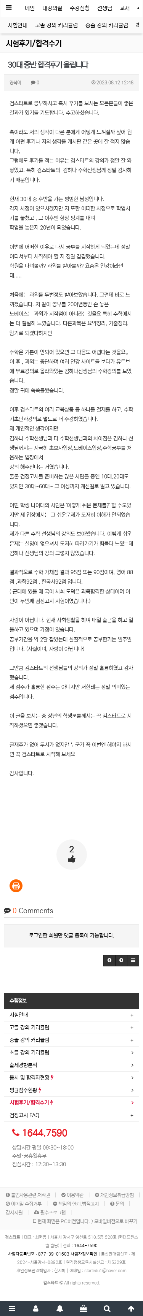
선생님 (104, 8)
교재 (125, 8)
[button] (109, 960)
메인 (30, 8)
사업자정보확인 (84, 1254)
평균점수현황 (25, 1090)
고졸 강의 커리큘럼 (56, 25)
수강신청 (80, 8)
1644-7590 (86, 1245)
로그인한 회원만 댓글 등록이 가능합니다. (71, 936)
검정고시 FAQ (24, 1115)
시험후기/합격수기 (33, 44)
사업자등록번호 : (39, 1254)
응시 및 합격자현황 (31, 1078)
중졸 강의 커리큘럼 (106, 25)
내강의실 (52, 8)
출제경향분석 (23, 1065)
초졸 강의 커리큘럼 (29, 1053)
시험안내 (17, 25)
